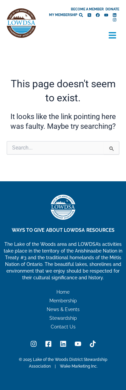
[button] (112, 35)
